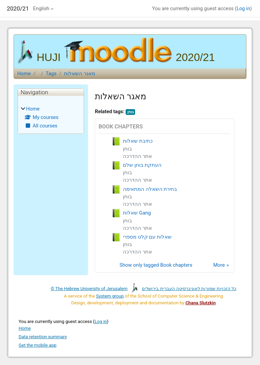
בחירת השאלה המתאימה (150, 189)
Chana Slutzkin (201, 302)
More (219, 265)
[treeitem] (51, 117)
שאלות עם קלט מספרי (147, 237)
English (41, 8)
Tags (51, 73)
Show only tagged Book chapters (156, 265)
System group (110, 296)
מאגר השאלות (79, 73)
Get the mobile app (38, 345)
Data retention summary (43, 336)
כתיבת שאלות (138, 141)
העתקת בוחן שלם (142, 165)
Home (24, 73)
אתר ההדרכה (137, 156)
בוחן (130, 112)
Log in (243, 8)
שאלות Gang (137, 213)
